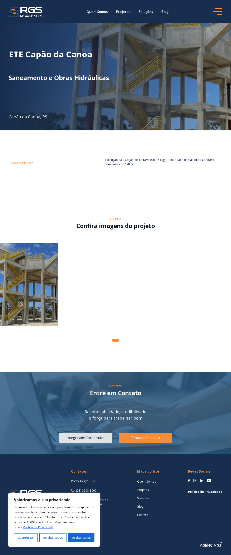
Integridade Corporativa (85, 437)
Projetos (123, 11)
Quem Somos (97, 11)
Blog (164, 11)
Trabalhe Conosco (145, 437)
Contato (142, 515)
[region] (54, 520)
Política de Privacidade (38, 527)
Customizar (26, 538)
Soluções (146, 11)
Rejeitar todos (53, 538)
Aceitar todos (81, 538)
